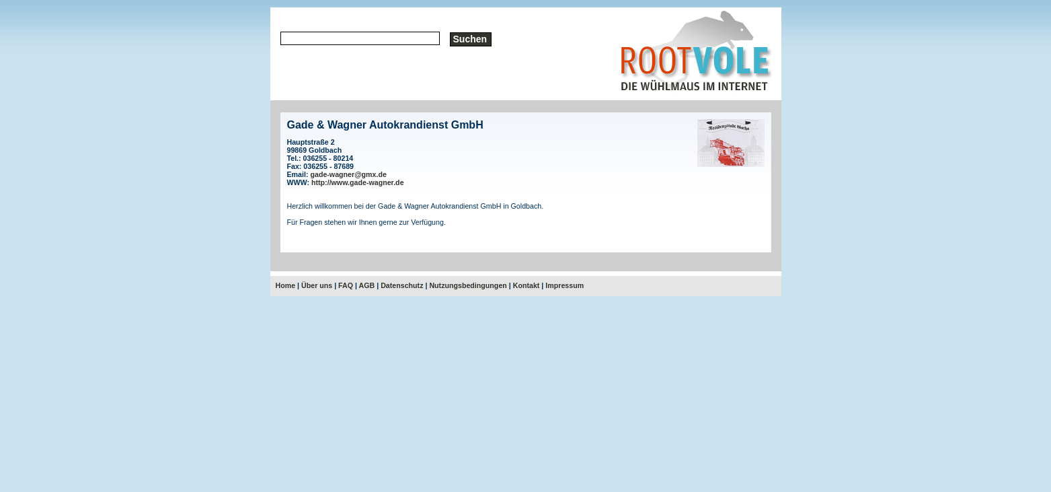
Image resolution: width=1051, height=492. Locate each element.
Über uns (316, 285)
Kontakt (526, 285)
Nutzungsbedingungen (467, 285)
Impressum (564, 285)
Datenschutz (402, 285)
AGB (367, 285)
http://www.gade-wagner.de (357, 182)
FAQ (345, 285)
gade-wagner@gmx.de (348, 174)
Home (286, 285)
